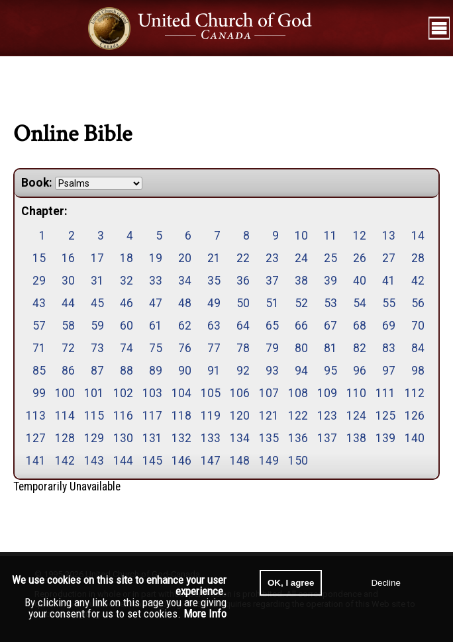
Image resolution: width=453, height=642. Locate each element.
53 (330, 303)
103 (152, 393)
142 (65, 460)
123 (327, 415)
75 (155, 348)
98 (418, 370)
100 (65, 393)
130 (123, 438)
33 (155, 280)
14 (418, 235)
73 (97, 348)
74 (126, 348)
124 (356, 415)
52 (301, 303)
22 (243, 258)
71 (39, 348)
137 (327, 438)
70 (418, 325)
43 (39, 303)
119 (211, 415)
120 (240, 415)
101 (94, 393)
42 (418, 280)
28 (418, 258)
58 (68, 325)
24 (301, 258)
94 (301, 370)
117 (152, 415)
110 (356, 393)
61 (155, 325)
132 (181, 438)
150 (298, 460)
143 (94, 460)
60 (126, 325)
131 (152, 438)
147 (211, 460)
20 (184, 258)
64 (243, 325)
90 (184, 370)
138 (356, 438)
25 (330, 258)
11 (330, 235)
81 (330, 348)
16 (68, 258)
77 (214, 348)
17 (97, 258)
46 (126, 303)
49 (214, 303)
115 (94, 415)
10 (301, 235)
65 (272, 325)
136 (298, 438)
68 (359, 325)
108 (298, 393)
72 (68, 348)
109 (327, 393)
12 (359, 235)
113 (36, 415)
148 (240, 460)
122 (298, 415)
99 (39, 393)
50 (243, 303)
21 (214, 258)
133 (211, 438)
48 (184, 303)
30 (68, 280)
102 (123, 393)
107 (269, 393)
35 (214, 280)
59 (97, 325)
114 (65, 415)
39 (330, 280)
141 (36, 460)
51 (272, 303)
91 (214, 370)
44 (68, 303)
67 (330, 325)
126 (415, 415)
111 (385, 393)
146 (181, 460)
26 (359, 258)
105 (211, 393)
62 (184, 325)
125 (385, 415)
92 (243, 370)
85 (39, 370)
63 (214, 325)
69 (388, 325)
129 (94, 438)
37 (272, 280)
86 (68, 370)
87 (97, 370)
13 (388, 235)
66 (301, 325)
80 (301, 348)
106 (240, 393)
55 (388, 303)
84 (418, 348)
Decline (385, 583)
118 (181, 415)
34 (184, 280)
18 (126, 258)
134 (240, 438)
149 (269, 460)
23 (272, 258)
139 (385, 438)
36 (243, 280)
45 (97, 303)
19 (155, 258)
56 (418, 303)
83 (388, 348)
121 (269, 415)
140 (415, 438)
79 (272, 348)
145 (152, 460)
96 (359, 370)
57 (39, 325)
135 (269, 438)
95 (330, 370)
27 (388, 258)
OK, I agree (291, 583)
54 (359, 303)
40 (359, 280)
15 (39, 258)
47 (155, 303)
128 (65, 438)
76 (184, 348)
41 (388, 280)
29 (39, 280)
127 (36, 438)
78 (243, 348)
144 (123, 460)
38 (301, 280)
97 (388, 370)
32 (126, 280)
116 (123, 415)
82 (359, 348)
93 (272, 370)
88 (126, 370)
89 (155, 370)
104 (181, 393)
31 (97, 280)
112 (415, 393)
